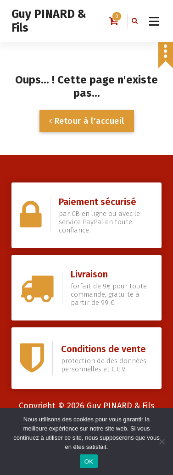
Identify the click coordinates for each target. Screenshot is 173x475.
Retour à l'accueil (86, 121)
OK (88, 461)
